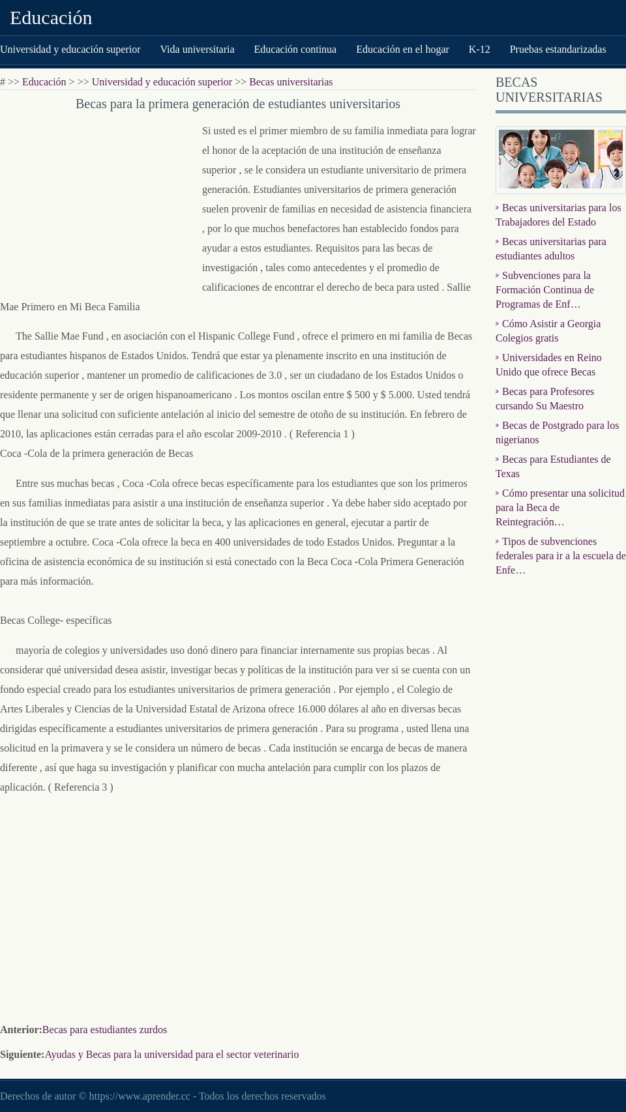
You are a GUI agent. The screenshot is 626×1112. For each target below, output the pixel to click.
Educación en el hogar (402, 49)
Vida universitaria (197, 49)
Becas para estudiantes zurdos (104, 1029)
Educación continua (295, 49)
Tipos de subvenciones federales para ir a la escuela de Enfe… (561, 556)
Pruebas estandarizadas (558, 49)
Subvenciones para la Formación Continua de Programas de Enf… (545, 290)
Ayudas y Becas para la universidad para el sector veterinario (171, 1054)
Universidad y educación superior (70, 49)
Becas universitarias (291, 81)
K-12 (479, 49)
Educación (51, 17)
